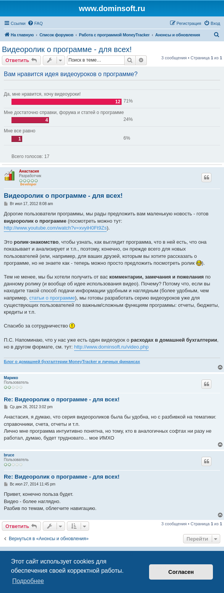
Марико (11, 378)
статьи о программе (52, 298)
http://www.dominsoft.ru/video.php (111, 347)
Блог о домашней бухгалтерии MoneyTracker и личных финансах (72, 361)
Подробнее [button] (28, 581)
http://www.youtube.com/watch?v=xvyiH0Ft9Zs (55, 228)
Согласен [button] (181, 572)
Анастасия (29, 171)
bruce (9, 455)
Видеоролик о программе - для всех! (66, 49)
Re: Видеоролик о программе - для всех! (62, 399)
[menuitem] (35, 23)
